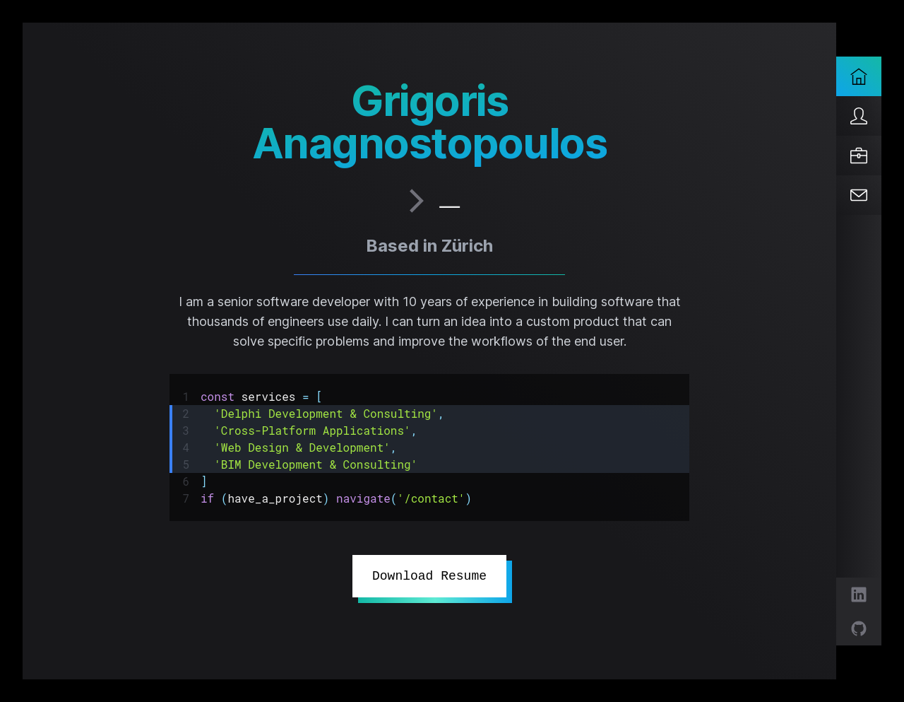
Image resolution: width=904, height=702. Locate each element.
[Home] (858, 76)
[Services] (858, 155)
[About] (858, 116)
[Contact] (858, 195)
